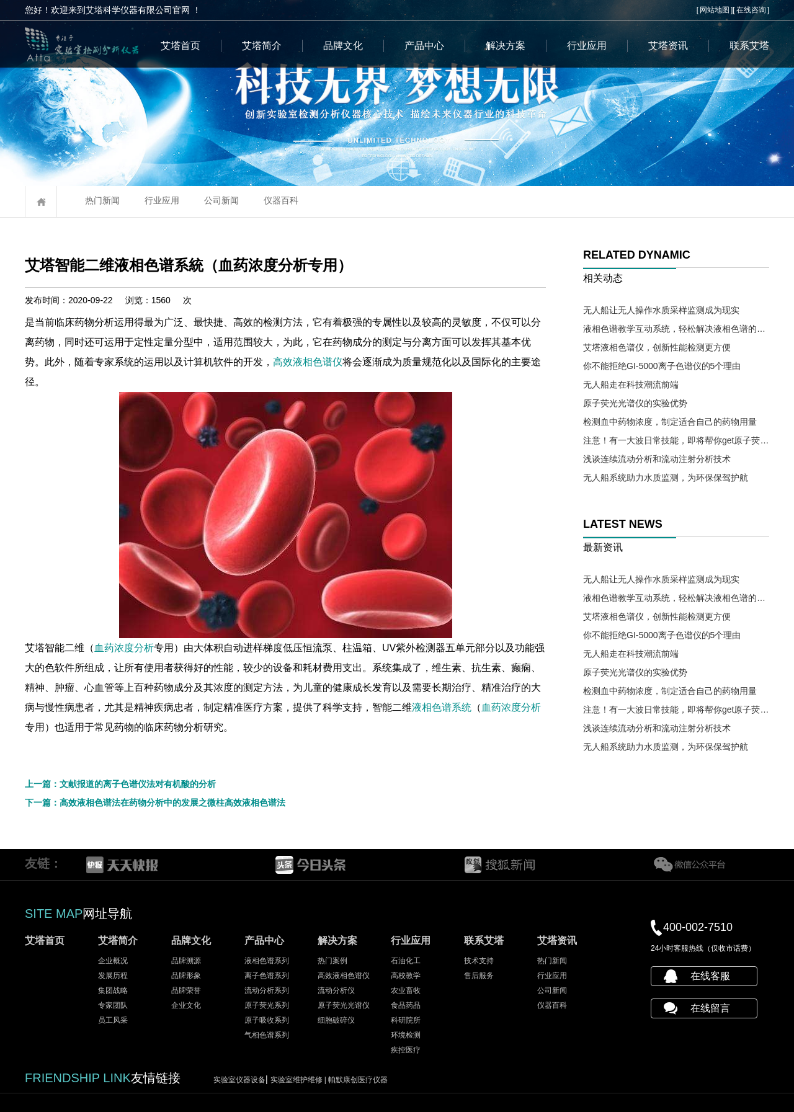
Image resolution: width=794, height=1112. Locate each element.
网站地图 (714, 10)
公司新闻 (221, 200)
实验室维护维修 (299, 1079)
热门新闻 (102, 200)
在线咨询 (751, 10)
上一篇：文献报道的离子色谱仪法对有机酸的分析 (120, 784)
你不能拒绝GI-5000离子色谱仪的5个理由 (662, 366)
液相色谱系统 (501, 707)
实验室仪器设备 (239, 1079)
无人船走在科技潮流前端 (631, 384)
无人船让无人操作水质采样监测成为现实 (661, 310)
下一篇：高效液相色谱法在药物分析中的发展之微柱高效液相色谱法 (155, 802)
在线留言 (710, 1008)
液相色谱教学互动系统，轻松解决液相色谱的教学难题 (676, 329)
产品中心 (424, 45)
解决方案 (505, 45)
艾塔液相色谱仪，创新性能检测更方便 (657, 347)
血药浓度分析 (176, 648)
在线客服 (710, 976)
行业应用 (587, 45)
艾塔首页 (180, 45)
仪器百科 (281, 200)
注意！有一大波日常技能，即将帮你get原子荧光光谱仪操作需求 (676, 440)
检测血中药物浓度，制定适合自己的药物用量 (670, 422)
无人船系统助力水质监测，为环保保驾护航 (665, 478)
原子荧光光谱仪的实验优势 (635, 403)
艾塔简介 (262, 45)
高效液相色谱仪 (367, 362)
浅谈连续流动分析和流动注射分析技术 (657, 459)
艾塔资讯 (668, 45)
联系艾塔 (749, 45)
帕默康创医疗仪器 (358, 1079)
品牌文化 (343, 45)
